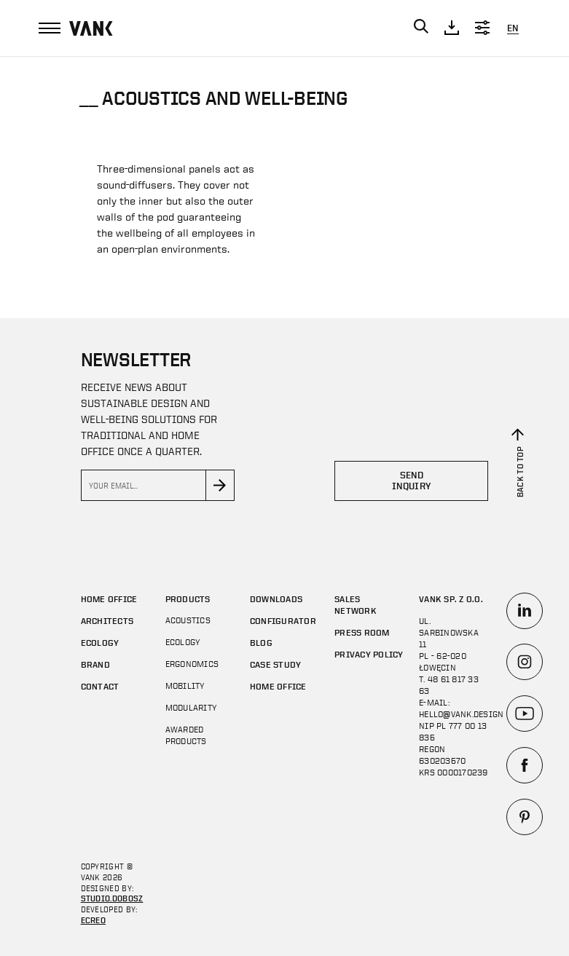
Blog (261, 642)
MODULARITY (190, 708)
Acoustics (188, 620)
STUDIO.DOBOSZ (112, 898)
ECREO (93, 919)
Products (188, 598)
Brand (95, 664)
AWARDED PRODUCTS (186, 735)
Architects (107, 620)
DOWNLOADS (276, 598)
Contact (100, 686)
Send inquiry (411, 480)
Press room (361, 632)
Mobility (185, 686)
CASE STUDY (275, 664)
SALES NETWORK (355, 604)
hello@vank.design (461, 714)
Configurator (283, 620)
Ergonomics (192, 664)
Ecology (100, 642)
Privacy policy (368, 654)
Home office (109, 598)
